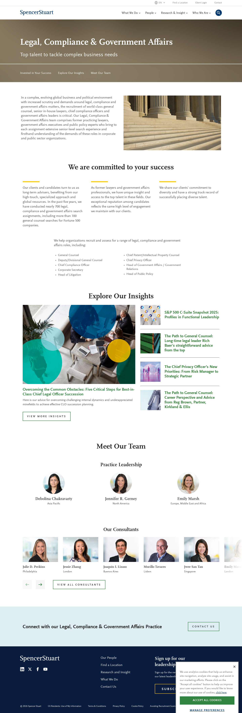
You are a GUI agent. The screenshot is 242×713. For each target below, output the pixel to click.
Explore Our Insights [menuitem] (71, 73)
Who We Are (201, 13)
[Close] (234, 674)
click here (221, 700)
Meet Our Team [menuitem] (101, 73)
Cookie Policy (137, 706)
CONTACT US (203, 626)
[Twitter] (30, 669)
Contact (218, 3)
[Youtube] (45, 669)
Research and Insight (115, 672)
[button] (40, 584)
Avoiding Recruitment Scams (163, 706)
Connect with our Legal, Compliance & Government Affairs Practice (92, 627)
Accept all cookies (207, 708)
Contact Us (108, 686)
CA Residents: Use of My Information (64, 706)
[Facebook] (38, 669)
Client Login (201, 3)
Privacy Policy (119, 706)
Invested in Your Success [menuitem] (35, 73)
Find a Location (180, 3)
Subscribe (173, 689)
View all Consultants (79, 585)
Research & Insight (174, 13)
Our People (108, 658)
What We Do (131, 13)
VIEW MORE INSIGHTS (46, 416)
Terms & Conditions (97, 706)
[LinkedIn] (22, 669)
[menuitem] (35, 73)
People (150, 13)
